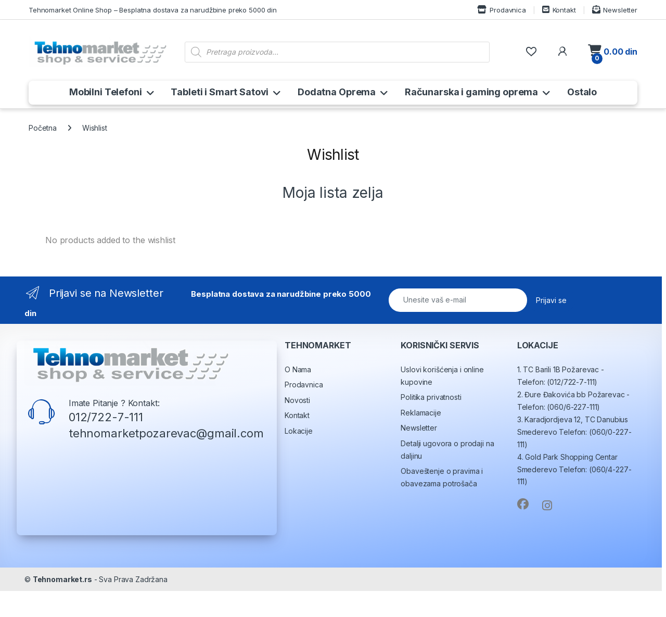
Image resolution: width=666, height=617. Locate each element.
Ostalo (582, 91)
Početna (43, 127)
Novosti (297, 426)
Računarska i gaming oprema (471, 91)
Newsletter (614, 9)
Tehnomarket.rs (62, 605)
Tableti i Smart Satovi (219, 91)
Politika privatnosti (431, 423)
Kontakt (559, 9)
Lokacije (299, 456)
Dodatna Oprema (337, 91)
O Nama (298, 395)
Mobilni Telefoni (105, 91)
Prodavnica (501, 9)
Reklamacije (421, 438)
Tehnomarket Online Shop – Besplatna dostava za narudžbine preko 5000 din (153, 10)
